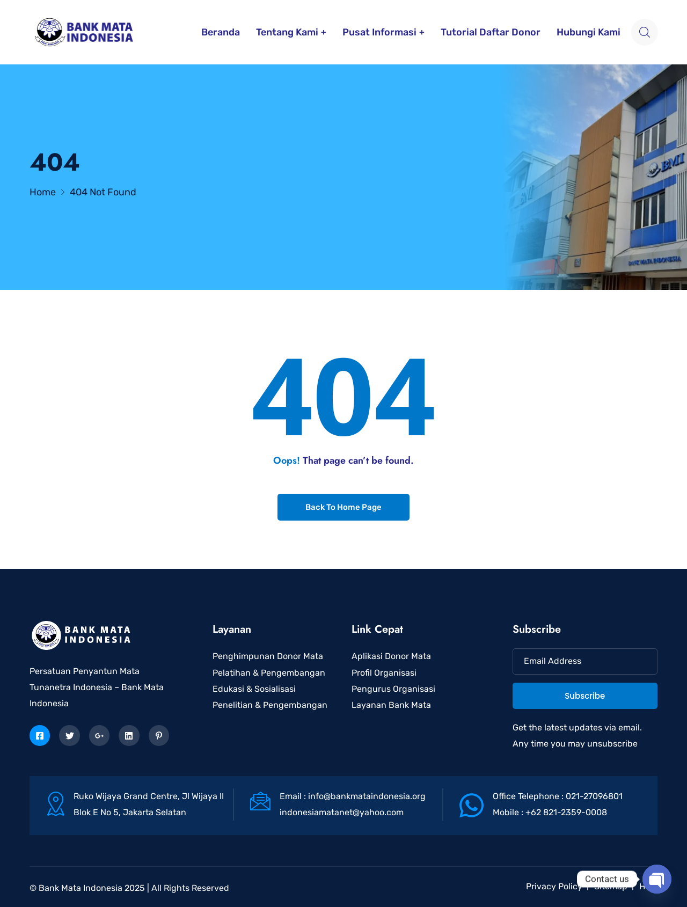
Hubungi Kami (588, 32)
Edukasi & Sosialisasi (254, 689)
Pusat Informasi (379, 32)
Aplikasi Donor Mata (391, 656)
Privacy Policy (554, 886)
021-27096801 (594, 796)
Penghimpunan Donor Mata (268, 656)
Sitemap (610, 886)
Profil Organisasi (384, 673)
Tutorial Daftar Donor (490, 32)
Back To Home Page (343, 507)
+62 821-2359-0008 (566, 812)
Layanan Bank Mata (391, 705)
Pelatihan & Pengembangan (269, 673)
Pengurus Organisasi (393, 689)
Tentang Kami (287, 32)
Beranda (220, 32)
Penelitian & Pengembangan (270, 705)
